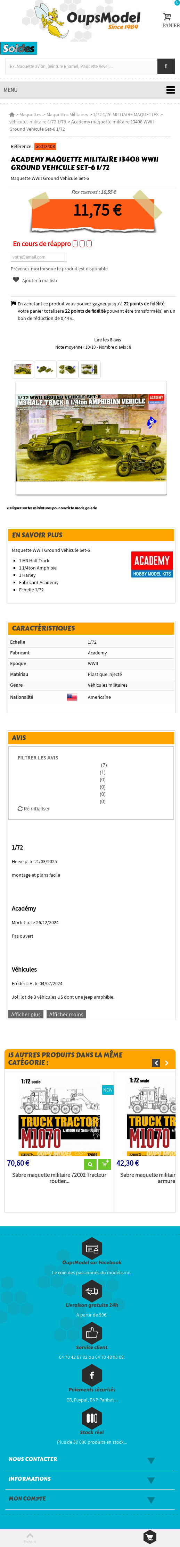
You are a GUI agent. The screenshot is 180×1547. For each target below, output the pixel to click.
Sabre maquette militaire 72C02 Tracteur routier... (59, 1178)
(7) (103, 765)
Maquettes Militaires (67, 114)
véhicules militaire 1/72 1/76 (37, 122)
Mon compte (27, 1498)
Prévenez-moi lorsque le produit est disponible (59, 269)
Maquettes (30, 114)
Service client (91, 1347)
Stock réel (92, 1432)
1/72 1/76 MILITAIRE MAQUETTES (125, 114)
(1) (102, 772)
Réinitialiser (34, 808)
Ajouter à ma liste (35, 280)
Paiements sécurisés (91, 1389)
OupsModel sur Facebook (92, 1262)
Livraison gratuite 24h (92, 1305)
